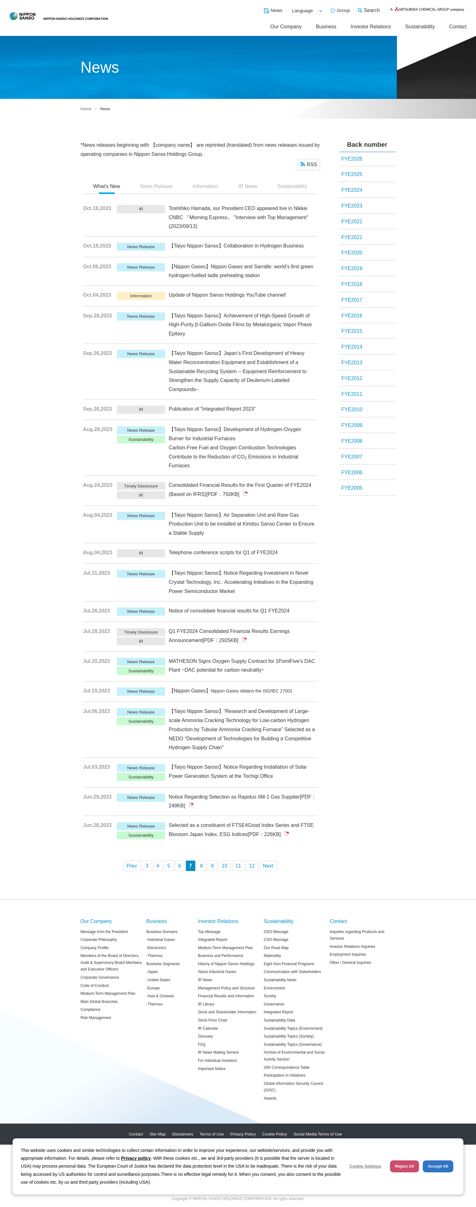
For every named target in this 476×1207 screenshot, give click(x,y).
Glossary (205, 1036)
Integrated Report (212, 939)
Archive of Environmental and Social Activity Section (294, 1056)
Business (326, 26)
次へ (268, 866)
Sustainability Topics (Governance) (293, 1044)
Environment (274, 988)
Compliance (90, 1009)
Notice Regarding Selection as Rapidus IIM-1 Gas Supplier (234, 797)
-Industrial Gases (160, 939)
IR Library (206, 1004)
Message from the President (104, 932)
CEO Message (276, 932)
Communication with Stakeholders (292, 972)
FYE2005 (352, 488)
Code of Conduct (95, 985)
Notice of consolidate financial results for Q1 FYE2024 (229, 610)
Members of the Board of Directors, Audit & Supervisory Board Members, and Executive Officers (112, 962)
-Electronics (156, 948)
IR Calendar (208, 1028)
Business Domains (162, 932)
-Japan (152, 972)
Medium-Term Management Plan (108, 993)
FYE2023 (352, 205)
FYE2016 (352, 315)
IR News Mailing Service (218, 1052)
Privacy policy (136, 1158)
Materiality (272, 956)
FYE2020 (352, 252)
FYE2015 (352, 331)
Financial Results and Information (226, 996)
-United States (158, 980)
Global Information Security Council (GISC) (293, 1087)
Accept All (438, 1166)
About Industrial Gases (217, 972)
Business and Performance (220, 956)
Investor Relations (371, 26)
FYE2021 (352, 237)
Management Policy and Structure (226, 988)
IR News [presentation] (247, 186)
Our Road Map (276, 948)
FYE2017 (352, 300)
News (277, 10)
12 (252, 865)
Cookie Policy (274, 1134)
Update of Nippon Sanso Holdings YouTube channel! (227, 295)
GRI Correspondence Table (286, 1067)
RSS (312, 164)
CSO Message (276, 939)
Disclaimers (182, 1134)
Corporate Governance (100, 977)
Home (86, 108)
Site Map (157, 1134)
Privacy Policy (243, 1134)
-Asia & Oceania (160, 996)
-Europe (153, 988)
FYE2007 (352, 456)
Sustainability (420, 26)
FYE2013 (352, 362)
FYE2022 (352, 221)
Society (270, 996)
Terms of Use (212, 1134)
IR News (205, 980)
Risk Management (96, 1018)
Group (343, 10)
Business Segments (163, 964)
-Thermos (154, 956)
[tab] (106, 186)
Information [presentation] (205, 186)
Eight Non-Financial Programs (289, 964)
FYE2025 (352, 174)
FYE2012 (352, 378)
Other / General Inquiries (350, 962)
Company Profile (95, 948)
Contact (458, 26)
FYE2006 (352, 472)
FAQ (201, 1044)
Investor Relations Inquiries (352, 946)
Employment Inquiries (348, 954)
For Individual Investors (217, 1060)
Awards (270, 1098)
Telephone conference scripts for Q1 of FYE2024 (223, 552)
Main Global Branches (99, 1001)
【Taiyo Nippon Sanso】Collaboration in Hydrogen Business (236, 245)
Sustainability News (280, 980)
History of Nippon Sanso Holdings (226, 964)
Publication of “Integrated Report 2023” (212, 409)
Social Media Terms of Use (317, 1134)
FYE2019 (352, 268)
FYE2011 (352, 394)
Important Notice (212, 1069)
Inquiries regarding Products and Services (357, 935)
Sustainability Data (279, 1020)
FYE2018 (352, 284)
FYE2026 (352, 159)
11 (238, 865)
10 (224, 865)
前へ (132, 866)
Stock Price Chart (212, 1020)
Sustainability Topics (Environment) (293, 1028)
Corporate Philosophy (99, 939)
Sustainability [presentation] (292, 186)
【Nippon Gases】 (231, 690)
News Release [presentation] (156, 186)
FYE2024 (352, 190)
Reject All (404, 1166)
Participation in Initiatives (284, 1075)
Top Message (209, 932)
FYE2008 (352, 441)
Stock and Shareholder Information (227, 1012)
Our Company (286, 26)
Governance (274, 1004)
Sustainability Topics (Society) (289, 1036)
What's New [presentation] (106, 186)
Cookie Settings (365, 1166)
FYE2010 (352, 409)
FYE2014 (352, 347)
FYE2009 (352, 425)
